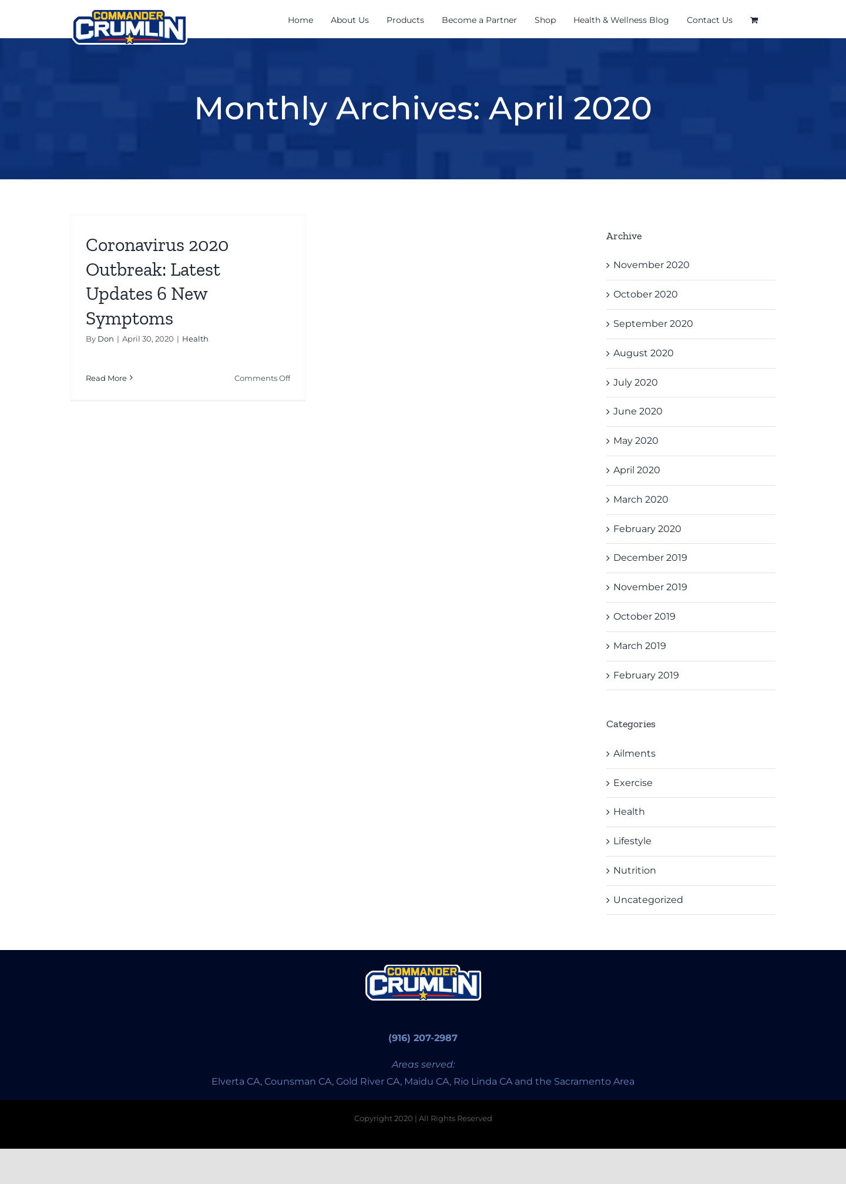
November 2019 (650, 587)
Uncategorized (648, 899)
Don (106, 338)
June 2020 (638, 411)
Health (195, 338)
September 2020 (653, 323)
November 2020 (651, 264)
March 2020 (641, 499)
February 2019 (646, 675)
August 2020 (643, 353)
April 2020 (636, 470)
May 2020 (636, 440)
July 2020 (635, 382)
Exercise (633, 782)
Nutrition (634, 870)
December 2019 (650, 557)
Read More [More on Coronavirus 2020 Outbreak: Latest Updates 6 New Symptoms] (106, 378)
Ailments (634, 753)
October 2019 (644, 616)
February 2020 (647, 528)
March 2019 (639, 645)
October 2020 (645, 294)
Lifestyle (632, 841)
